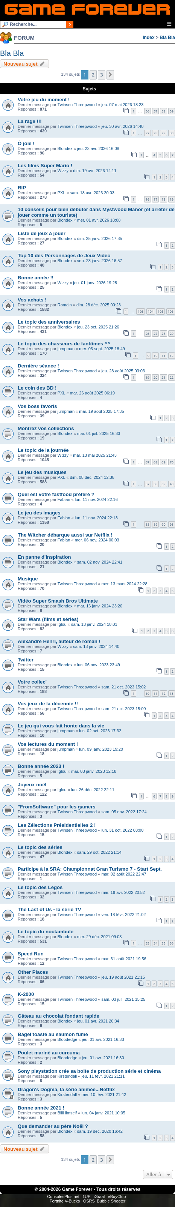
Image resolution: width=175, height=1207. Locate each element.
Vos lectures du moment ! (48, 744)
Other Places (33, 972)
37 (147, 483)
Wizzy (63, 170)
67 (147, 462)
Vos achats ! (32, 300)
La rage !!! (30, 121)
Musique (28, 579)
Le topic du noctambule (45, 931)
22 (171, 377)
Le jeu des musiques (42, 472)
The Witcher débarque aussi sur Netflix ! (65, 535)
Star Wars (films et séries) (48, 619)
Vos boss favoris (37, 406)
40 (171, 483)
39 (163, 483)
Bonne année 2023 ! (41, 766)
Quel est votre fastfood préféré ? (56, 494)
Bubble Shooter (111, 1201)
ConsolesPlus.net (63, 1196)
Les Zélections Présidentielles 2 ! (57, 825)
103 (140, 311)
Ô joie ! (26, 143)
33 (147, 943)
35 (163, 943)
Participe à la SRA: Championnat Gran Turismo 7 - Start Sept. (90, 869)
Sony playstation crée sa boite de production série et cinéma (89, 1071)
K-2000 (26, 994)
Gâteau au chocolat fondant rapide (58, 1016)
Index (148, 37)
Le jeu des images (39, 513)
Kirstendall (67, 1076)
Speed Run (31, 954)
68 (155, 462)
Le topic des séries (40, 847)
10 (155, 355)
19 (171, 199)
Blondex (65, 148)
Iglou (62, 624)
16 (147, 199)
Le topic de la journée (43, 450)
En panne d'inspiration (44, 557)
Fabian (64, 499)
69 (163, 462)
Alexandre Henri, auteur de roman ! (59, 641)
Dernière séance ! (38, 366)
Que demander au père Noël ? (53, 1126)
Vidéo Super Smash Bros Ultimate (58, 601)
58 (163, 111)
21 (163, 377)
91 (171, 524)
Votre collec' (32, 682)
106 (170, 311)
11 (163, 355)
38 (155, 483)
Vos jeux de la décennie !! (48, 703)
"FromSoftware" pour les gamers (57, 807)
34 (155, 943)
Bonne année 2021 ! (41, 1108)
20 (155, 377)
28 (155, 132)
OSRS (89, 1201)
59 (171, 111)
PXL (61, 192)
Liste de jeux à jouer (41, 233)
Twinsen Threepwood (77, 104)
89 (155, 524)
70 (171, 462)
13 (171, 693)
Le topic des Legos (40, 887)
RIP (22, 187)
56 (147, 111)
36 (171, 943)
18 (163, 199)
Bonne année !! (35, 277)
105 (160, 311)
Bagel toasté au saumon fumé (53, 1034)
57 (155, 111)
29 (163, 132)
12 (171, 355)
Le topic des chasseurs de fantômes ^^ (64, 343)
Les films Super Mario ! (45, 165)
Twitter (25, 660)
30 (171, 132)
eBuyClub (117, 1196)
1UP (86, 1196)
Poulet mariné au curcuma (49, 1053)
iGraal (99, 1196)
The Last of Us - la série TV (49, 909)
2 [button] (93, 74)
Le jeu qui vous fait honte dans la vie (61, 726)
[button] (110, 74)
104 (151, 311)
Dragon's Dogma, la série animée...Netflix (66, 1089)
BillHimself (67, 1113)
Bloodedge (68, 1039)
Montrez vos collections (46, 428)
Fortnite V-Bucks (65, 1201)
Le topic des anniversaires (49, 322)
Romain (65, 305)
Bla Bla (167, 37)
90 (163, 524)
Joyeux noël (32, 784)
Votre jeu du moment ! (44, 99)
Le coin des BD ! (37, 388)
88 (147, 524)
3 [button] (101, 74)
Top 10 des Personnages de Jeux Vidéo (64, 255)
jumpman (66, 348)
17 (155, 199)
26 (147, 333)
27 (147, 132)
